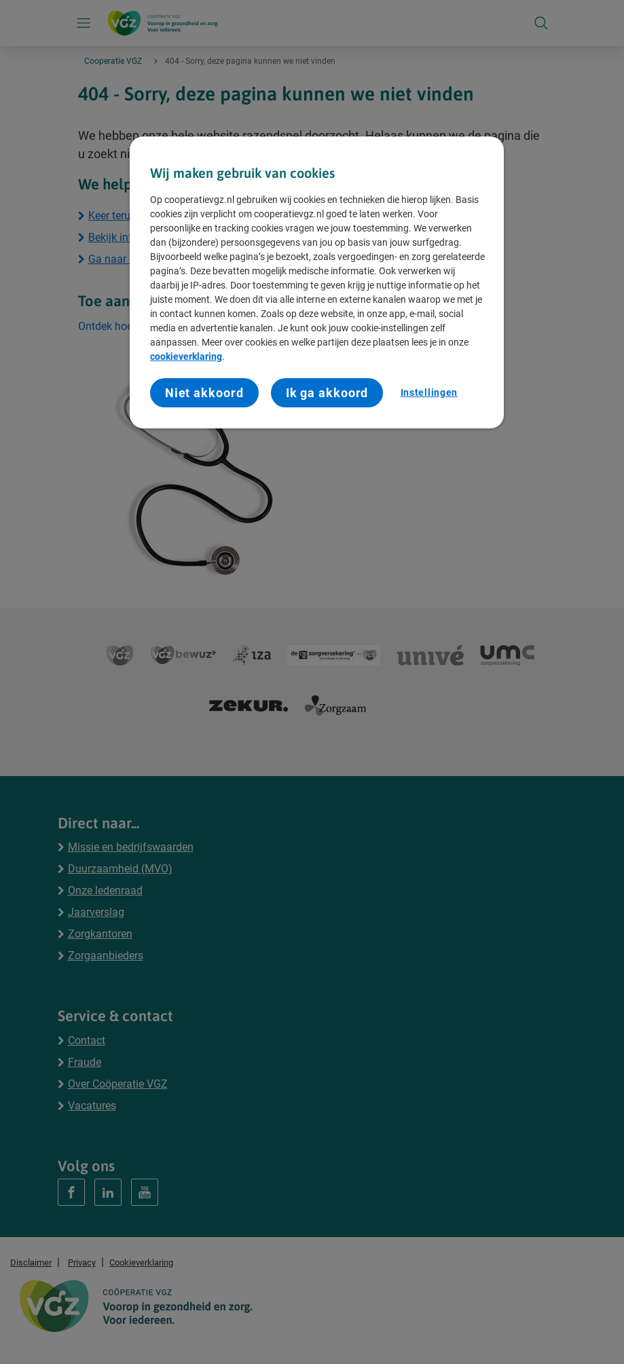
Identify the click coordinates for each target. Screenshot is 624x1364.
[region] (317, 282)
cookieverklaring (186, 356)
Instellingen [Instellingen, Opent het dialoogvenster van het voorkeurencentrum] (429, 392)
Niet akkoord (204, 393)
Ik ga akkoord (327, 393)
